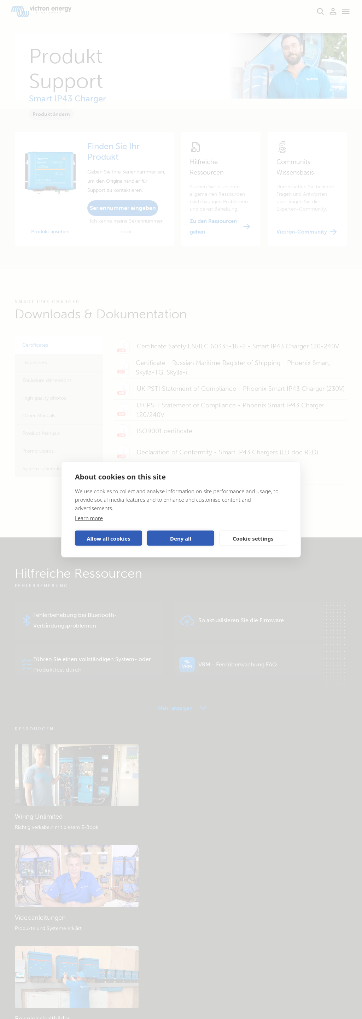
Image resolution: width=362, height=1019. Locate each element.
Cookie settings (253, 538)
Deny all (180, 538)
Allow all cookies (108, 538)
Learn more (89, 518)
